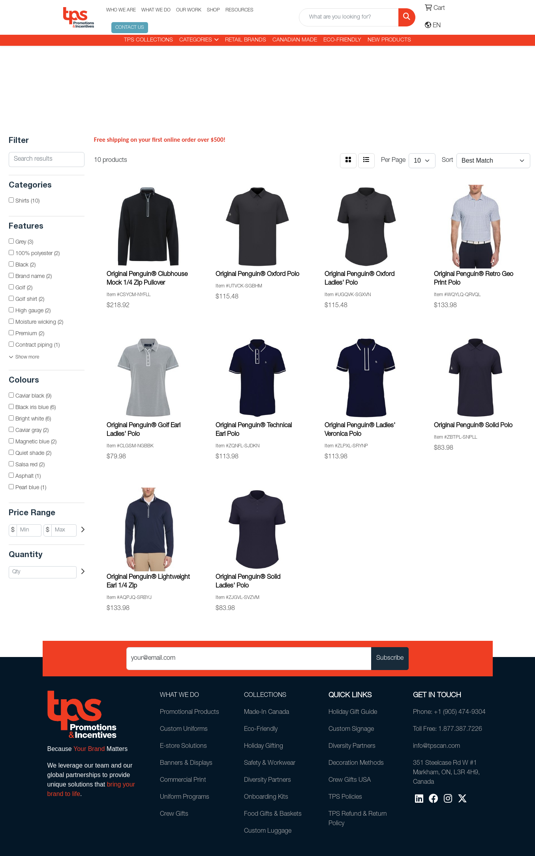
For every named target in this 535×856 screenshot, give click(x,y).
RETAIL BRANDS (245, 40)
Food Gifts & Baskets (273, 814)
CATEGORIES (195, 40)
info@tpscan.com (436, 746)
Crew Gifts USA (350, 780)
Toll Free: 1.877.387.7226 (447, 729)
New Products (389, 40)
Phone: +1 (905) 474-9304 (449, 713)
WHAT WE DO (156, 10)
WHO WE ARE (121, 10)
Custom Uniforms (184, 729)
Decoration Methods (356, 763)
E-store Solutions (183, 746)
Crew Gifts (174, 814)
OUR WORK (188, 10)
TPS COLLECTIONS (148, 40)
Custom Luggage (267, 831)
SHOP (213, 10)
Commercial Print (183, 780)
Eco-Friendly (342, 40)
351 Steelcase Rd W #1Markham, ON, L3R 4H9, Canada (446, 773)
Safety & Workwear (269, 763)
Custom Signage (351, 729)
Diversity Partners (267, 780)
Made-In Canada (266, 713)
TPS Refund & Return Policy (358, 819)
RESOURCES (239, 10)
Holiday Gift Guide (353, 713)
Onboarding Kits (266, 797)
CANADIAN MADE (294, 40)
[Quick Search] (349, 17)
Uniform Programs (184, 797)
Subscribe (390, 658)
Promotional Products (189, 713)
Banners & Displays (186, 763)
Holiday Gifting (263, 746)
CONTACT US (129, 27)
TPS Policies (345, 797)
